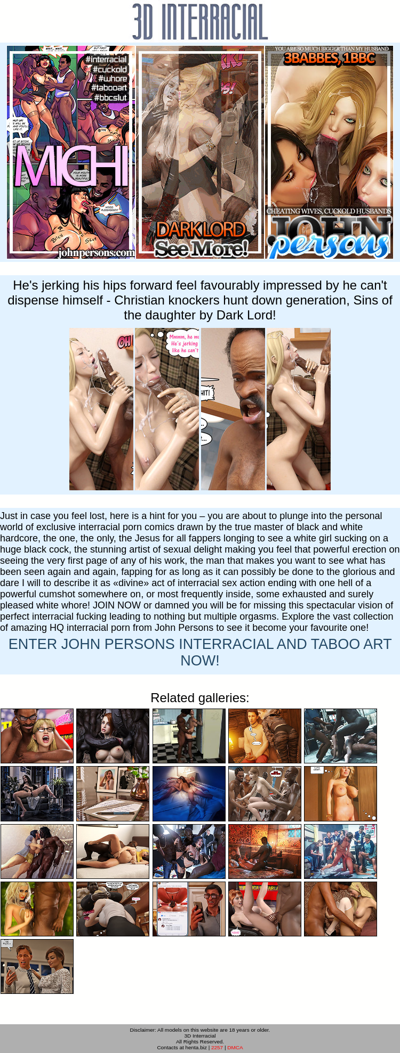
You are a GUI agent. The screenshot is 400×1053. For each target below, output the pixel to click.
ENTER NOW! (200, 652)
